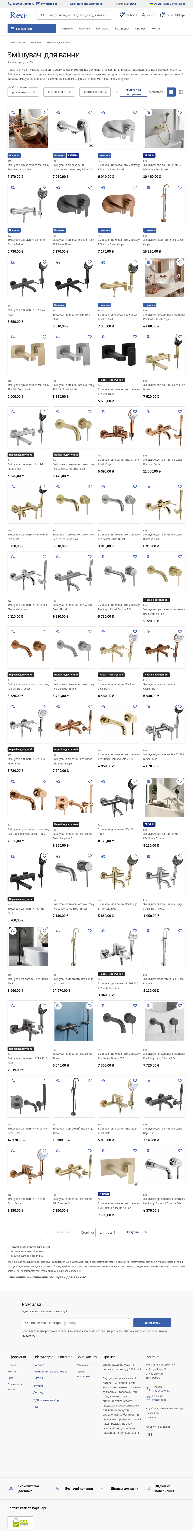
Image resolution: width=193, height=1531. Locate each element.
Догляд (38, 1392)
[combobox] (23, 92)
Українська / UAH (163, 4)
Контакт (157, 28)
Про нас (140, 28)
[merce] (52, 1519)
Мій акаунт (84, 1365)
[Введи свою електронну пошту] (78, 1322)
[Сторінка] (101, 1232)
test (35, 1406)
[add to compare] (13, 112)
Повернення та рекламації (50, 1371)
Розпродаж (122, 28)
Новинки (84, 28)
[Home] (18, 15)
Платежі (38, 1378)
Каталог (38, 1386)
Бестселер (102, 28)
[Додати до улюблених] (44, 112)
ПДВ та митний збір (46, 1400)
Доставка (39, 1365)
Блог (182, 4)
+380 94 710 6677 (23, 4)
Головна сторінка (17, 42)
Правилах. (28, 1335)
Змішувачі (36, 42)
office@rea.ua (49, 4)
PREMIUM (67, 28)
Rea (9, 160)
